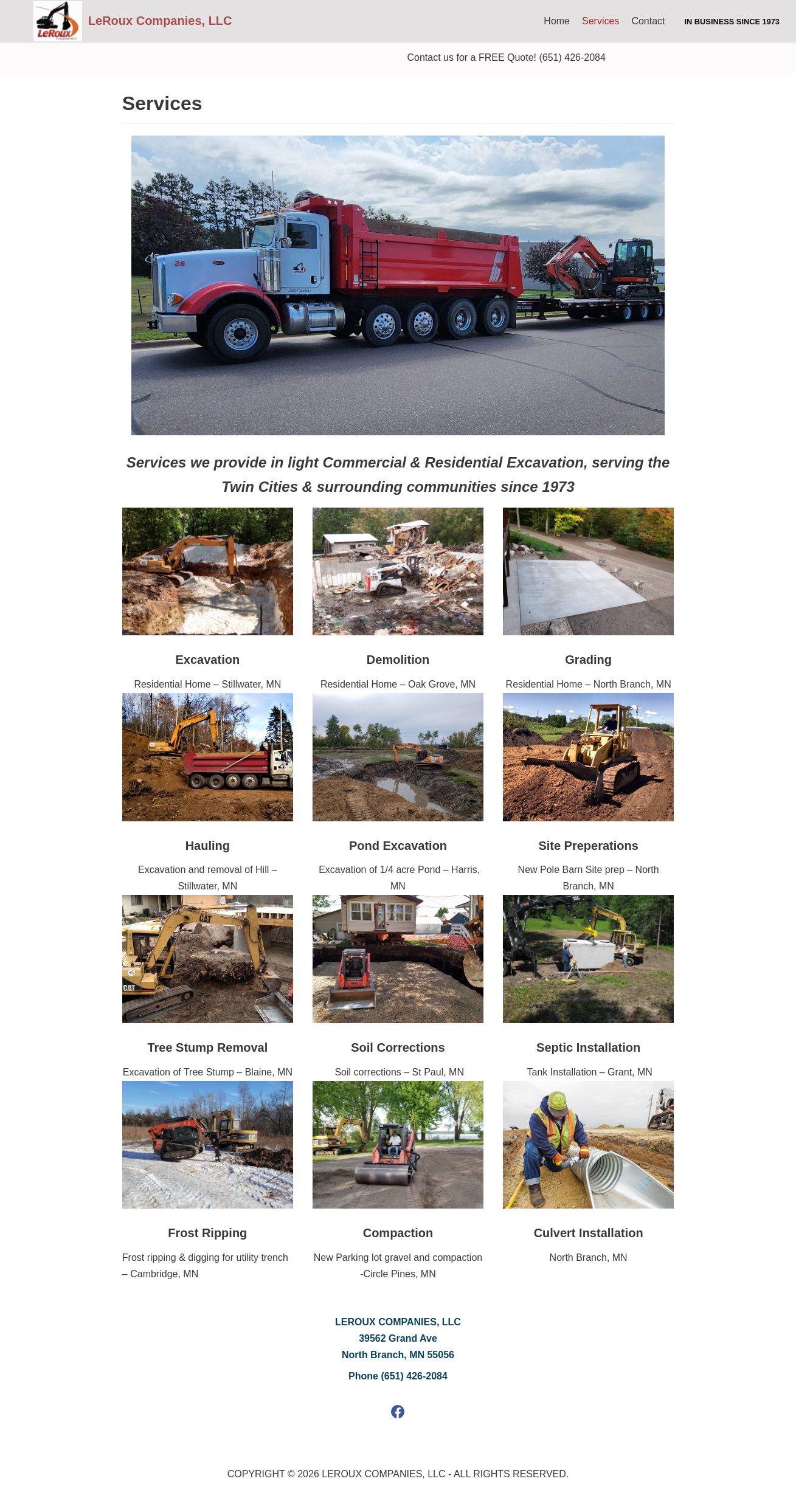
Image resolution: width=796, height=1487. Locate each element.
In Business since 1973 (732, 21)
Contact (648, 21)
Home (557, 21)
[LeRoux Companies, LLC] (132, 21)
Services (600, 21)
